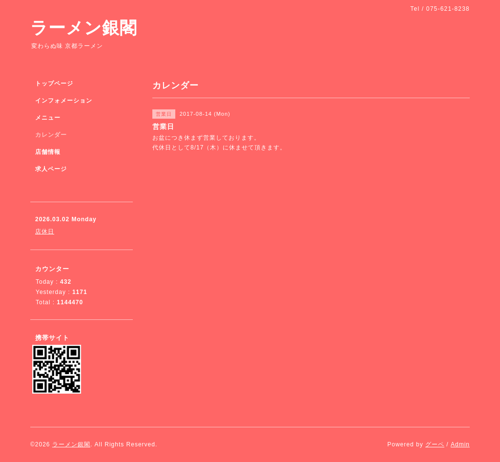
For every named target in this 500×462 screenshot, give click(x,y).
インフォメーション (63, 100)
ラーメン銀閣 (83, 27)
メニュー (48, 117)
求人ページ (51, 169)
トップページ (54, 83)
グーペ (434, 444)
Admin (460, 444)
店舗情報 (48, 151)
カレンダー (51, 134)
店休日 (44, 231)
